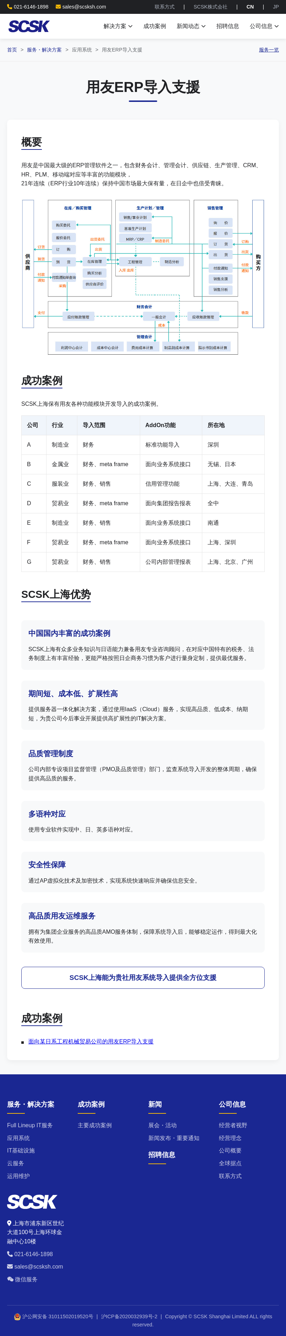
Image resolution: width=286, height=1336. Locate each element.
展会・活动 (162, 1125)
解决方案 (118, 26)
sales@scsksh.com (84, 7)
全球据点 (230, 1163)
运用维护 (18, 1176)
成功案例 (154, 26)
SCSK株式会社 (210, 7)
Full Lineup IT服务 (30, 1125)
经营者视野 (233, 1125)
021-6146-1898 (30, 1254)
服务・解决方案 (44, 50)
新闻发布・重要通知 (173, 1138)
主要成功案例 (95, 1125)
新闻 (155, 1104)
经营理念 (230, 1138)
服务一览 (269, 50)
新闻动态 (191, 26)
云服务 (15, 1163)
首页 (12, 50)
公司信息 (264, 26)
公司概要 (230, 1150)
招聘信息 (227, 26)
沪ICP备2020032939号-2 (129, 1316)
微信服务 (22, 1279)
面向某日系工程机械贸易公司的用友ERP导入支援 (91, 1041)
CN (250, 7)
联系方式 (165, 7)
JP (276, 7)
